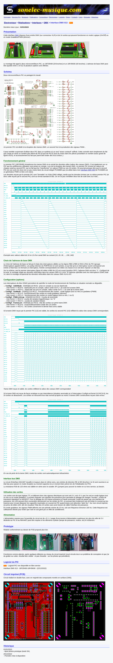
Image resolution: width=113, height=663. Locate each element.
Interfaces (37, 23)
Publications (34, 17)
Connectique (43, 17)
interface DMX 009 (88, 170)
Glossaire (87, 17)
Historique (94, 17)
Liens (80, 17)
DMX (46, 23)
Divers (68, 17)
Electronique (53, 17)
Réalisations (24, 23)
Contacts (74, 17)
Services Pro (16, 17)
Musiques (25, 17)
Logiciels (62, 17)
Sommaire (7, 17)
